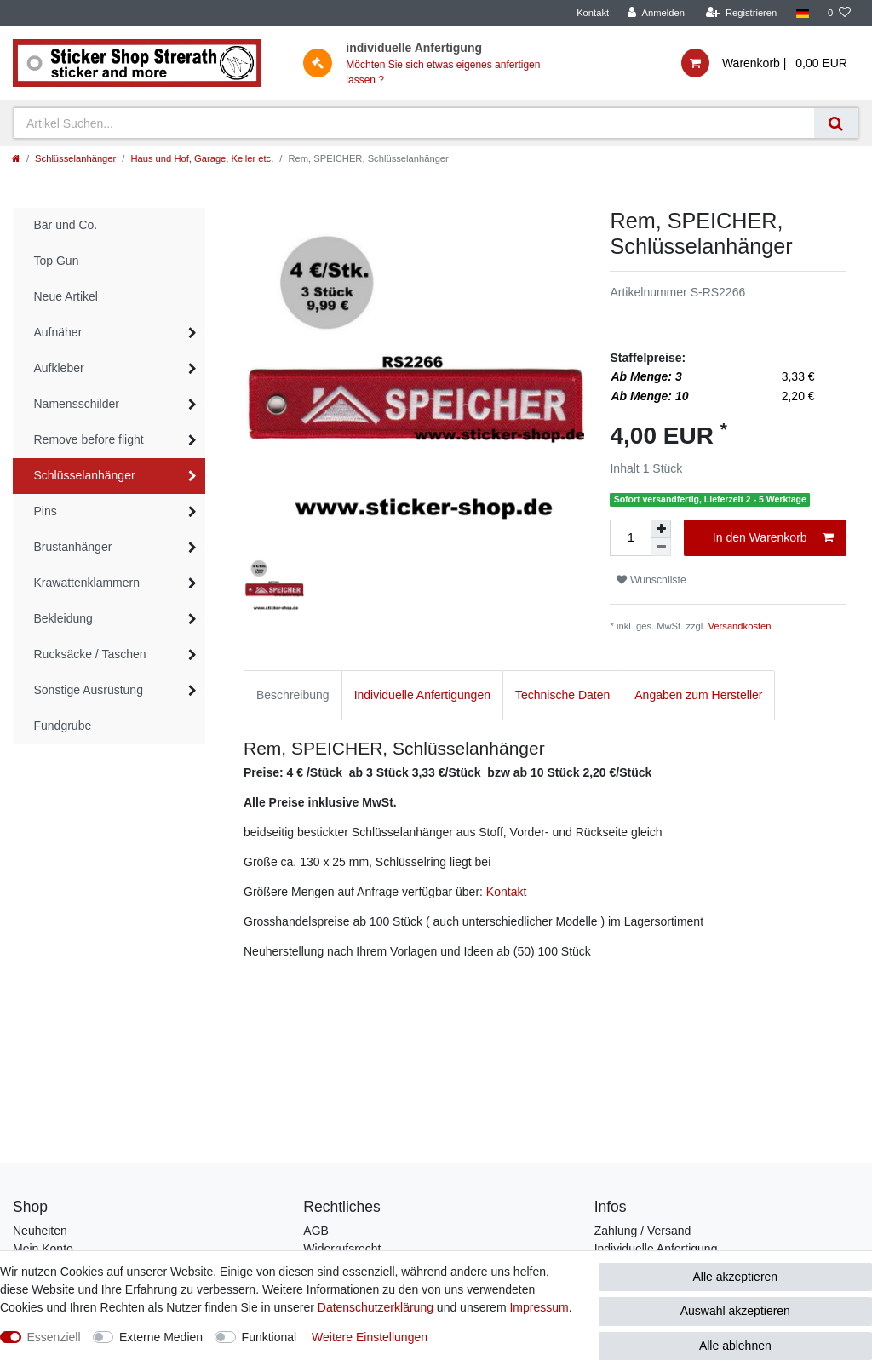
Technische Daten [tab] (562, 695)
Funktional (269, 1337)
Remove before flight (89, 439)
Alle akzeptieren (735, 1276)
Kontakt (593, 13)
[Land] (802, 13)
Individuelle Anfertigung (656, 1248)
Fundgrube (63, 725)
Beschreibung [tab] (293, 695)
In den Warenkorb (773, 538)
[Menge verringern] (661, 547)
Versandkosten (740, 626)
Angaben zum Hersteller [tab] (698, 695)
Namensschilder (76, 403)
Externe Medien (161, 1337)
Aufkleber (59, 368)
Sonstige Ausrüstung (88, 690)
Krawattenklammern (87, 582)
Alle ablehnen (735, 1345)
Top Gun (56, 260)
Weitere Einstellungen (369, 1337)
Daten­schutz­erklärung (375, 1307)
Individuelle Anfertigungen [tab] (422, 695)
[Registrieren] (741, 13)
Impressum (538, 1307)
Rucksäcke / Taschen (90, 654)
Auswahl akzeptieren (735, 1310)
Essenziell (54, 1337)
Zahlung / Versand (642, 1230)
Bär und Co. (66, 225)
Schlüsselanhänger (75, 158)
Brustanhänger (73, 547)
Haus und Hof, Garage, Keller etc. (201, 158)
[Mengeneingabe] (630, 538)
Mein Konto (43, 1248)
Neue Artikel (66, 296)
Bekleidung (63, 618)
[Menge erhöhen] (661, 529)
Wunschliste (651, 580)
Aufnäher (58, 332)
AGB (316, 1230)
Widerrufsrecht (342, 1248)
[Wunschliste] (839, 13)
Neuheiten (40, 1230)
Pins (45, 511)
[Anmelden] (656, 13)
